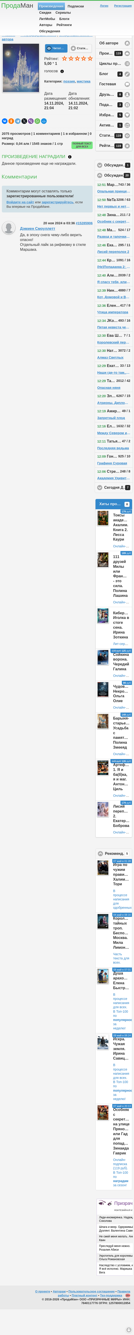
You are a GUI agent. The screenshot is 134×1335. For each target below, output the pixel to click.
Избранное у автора (115, 140)
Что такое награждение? (70, 182)
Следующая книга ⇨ (75, 61)
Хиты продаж (114, 530)
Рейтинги (64, 25)
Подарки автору (114, 130)
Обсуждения (49, 31)
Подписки (76, 6)
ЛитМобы (47, 19)
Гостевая (107, 110)
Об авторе (108, 69)
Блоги (64, 19)
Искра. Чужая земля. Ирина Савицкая (122, 1074)
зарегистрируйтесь (57, 228)
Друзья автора (113, 120)
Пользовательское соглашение (91, 1317)
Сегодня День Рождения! (118, 513)
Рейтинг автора (113, 171)
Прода (17, 5)
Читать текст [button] (60, 74)
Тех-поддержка (111, 1321)
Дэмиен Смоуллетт (37, 254)
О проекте (42, 1317)
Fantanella (22, 53)
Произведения (51, 6)
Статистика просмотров (115, 161)
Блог (111, 99)
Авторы (45, 25)
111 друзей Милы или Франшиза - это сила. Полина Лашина (122, 602)
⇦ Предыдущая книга (38, 61)
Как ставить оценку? (62, 97)
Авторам (59, 1317)
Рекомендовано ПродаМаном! (118, 879)
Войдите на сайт (20, 228)
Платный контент (84, 1321)
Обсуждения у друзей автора (118, 191)
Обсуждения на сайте (118, 201)
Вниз (128, 1329)
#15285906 (84, 249)
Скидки (45, 12)
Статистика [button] (84, 74)
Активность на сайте (115, 151)
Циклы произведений (115, 89)
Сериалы (63, 12)
